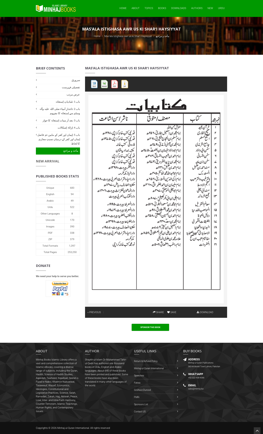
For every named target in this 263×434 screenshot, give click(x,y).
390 (72, 226)
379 (72, 239)
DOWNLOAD (205, 312)
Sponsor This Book (150, 327)
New (210, 8)
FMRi (136, 397)
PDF (50, 232)
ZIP (50, 239)
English (50, 194)
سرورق (76, 80)
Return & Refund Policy (145, 361)
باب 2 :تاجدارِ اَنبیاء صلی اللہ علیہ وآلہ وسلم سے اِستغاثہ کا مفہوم (59, 111)
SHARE (158, 312)
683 (72, 187)
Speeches (139, 375)
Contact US (140, 411)
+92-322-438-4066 (196, 378)
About (136, 8)
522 (72, 207)
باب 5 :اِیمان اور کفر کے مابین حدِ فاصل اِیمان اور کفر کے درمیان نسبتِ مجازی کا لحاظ (58, 139)
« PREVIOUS (94, 312)
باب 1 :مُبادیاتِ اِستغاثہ (68, 101)
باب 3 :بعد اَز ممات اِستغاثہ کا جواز (61, 120)
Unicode (50, 220)
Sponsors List (141, 404)
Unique (50, 187)
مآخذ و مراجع (70, 150)
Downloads (178, 8)
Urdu (221, 8)
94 (72, 194)
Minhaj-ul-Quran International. (73, 427)
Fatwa (137, 382)
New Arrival (47, 161)
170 (72, 220)
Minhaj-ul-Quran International (149, 368)
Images (50, 226)
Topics (149, 8)
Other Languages (50, 213)
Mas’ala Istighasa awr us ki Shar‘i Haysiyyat (128, 36)
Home (122, 8)
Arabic (50, 200)
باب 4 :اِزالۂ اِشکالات (69, 127)
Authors (196, 8)
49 (72, 200)
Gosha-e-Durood (142, 390)
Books (162, 8)
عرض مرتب (73, 94)
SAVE (171, 312)
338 (72, 232)
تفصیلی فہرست (71, 87)
